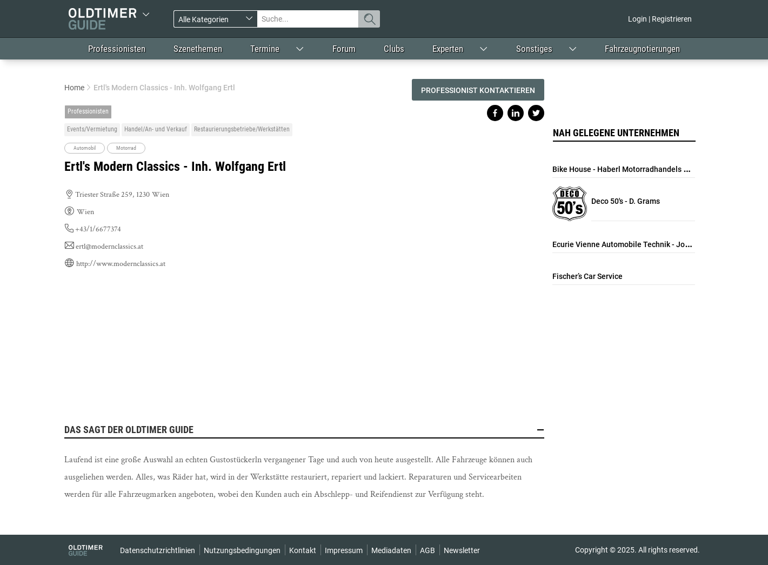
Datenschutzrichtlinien (157, 550)
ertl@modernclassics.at (109, 246)
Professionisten (116, 48)
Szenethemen (197, 48)
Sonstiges (534, 48)
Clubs (394, 48)
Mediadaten (391, 550)
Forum (344, 48)
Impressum (344, 550)
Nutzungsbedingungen (242, 550)
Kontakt (302, 550)
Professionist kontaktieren (478, 90)
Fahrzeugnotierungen (642, 48)
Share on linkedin (515, 113)
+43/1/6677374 (98, 229)
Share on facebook (495, 113)
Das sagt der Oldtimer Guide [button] (304, 429)
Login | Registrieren (660, 19)
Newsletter (462, 550)
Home (74, 87)
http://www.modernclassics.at (120, 264)
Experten (447, 48)
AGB (427, 550)
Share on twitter (536, 113)
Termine (264, 48)
